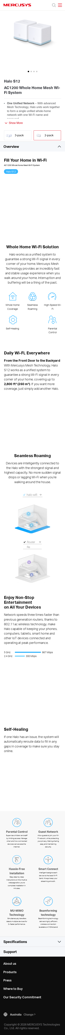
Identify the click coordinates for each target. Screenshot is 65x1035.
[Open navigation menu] (60, 5)
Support (10, 951)
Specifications (15, 941)
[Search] (53, 5)
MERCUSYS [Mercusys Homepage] (17, 5)
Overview (11, 146)
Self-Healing (12, 328)
